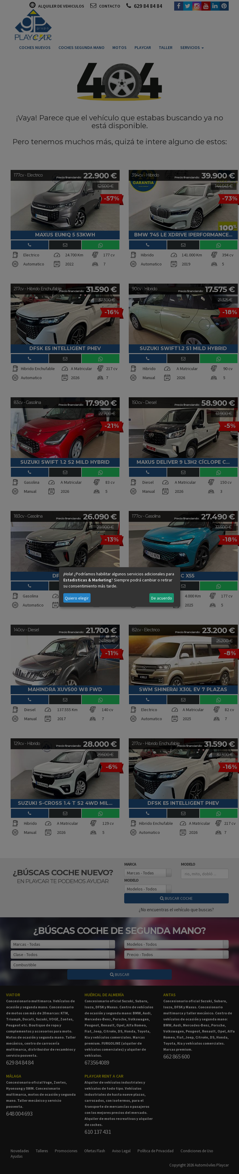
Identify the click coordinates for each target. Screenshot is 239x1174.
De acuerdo (161, 598)
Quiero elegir (77, 598)
